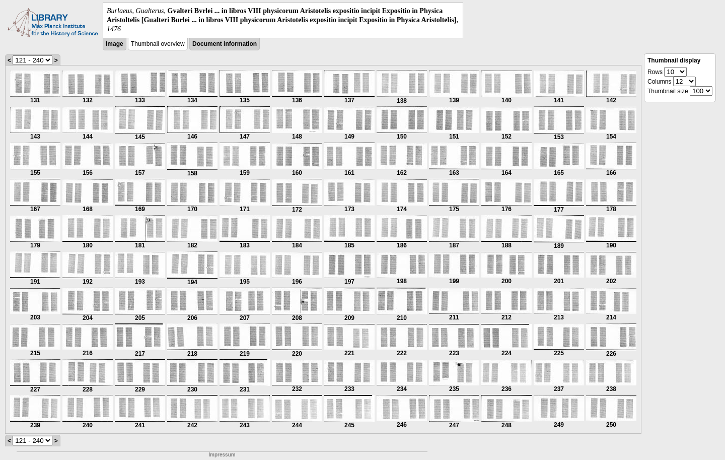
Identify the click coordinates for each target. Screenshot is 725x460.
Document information (224, 43)
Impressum (221, 454)
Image (114, 43)
